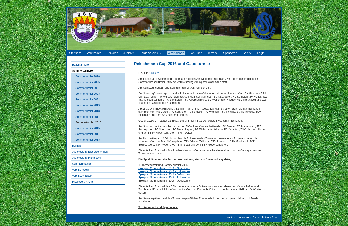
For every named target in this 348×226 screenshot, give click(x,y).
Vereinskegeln (80, 169)
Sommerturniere (82, 70)
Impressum (244, 217)
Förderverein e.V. (151, 53)
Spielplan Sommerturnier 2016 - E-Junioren (164, 171)
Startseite (75, 53)
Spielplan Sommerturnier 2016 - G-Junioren (164, 168)
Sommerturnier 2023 (87, 93)
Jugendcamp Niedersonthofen (90, 151)
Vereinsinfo (94, 53)
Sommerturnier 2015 (87, 128)
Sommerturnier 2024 (87, 88)
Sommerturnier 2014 (87, 134)
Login (260, 53)
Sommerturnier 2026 (87, 76)
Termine (213, 53)
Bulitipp (76, 145)
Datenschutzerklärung (265, 217)
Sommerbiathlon (81, 163)
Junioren (128, 53)
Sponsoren (230, 53)
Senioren (112, 53)
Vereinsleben (175, 53)
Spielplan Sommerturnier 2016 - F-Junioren (164, 177)
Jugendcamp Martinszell (86, 157)
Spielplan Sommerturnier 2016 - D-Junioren (164, 174)
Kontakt (231, 217)
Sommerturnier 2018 (87, 111)
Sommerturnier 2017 (87, 116)
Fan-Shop (196, 53)
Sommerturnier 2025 (87, 82)
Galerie (247, 53)
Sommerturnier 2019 (87, 105)
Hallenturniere (80, 64)
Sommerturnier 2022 (87, 99)
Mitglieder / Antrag (83, 181)
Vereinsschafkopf (82, 175)
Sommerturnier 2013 (87, 139)
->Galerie (154, 73)
